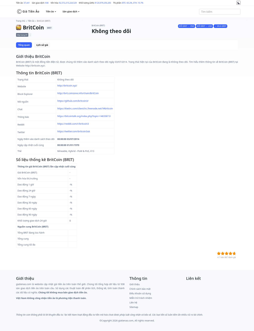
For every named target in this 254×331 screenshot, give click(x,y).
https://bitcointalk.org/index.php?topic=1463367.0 (84, 116)
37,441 (27, 2)
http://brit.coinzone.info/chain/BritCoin (78, 93)
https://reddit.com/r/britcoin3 (73, 123)
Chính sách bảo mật (139, 288)
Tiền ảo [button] (51, 11)
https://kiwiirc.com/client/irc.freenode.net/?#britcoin (85, 108)
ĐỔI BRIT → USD (204, 26)
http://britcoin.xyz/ (67, 85)
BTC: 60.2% (127, 2)
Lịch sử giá (42, 44)
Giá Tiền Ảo (28, 11)
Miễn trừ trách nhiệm (140, 297)
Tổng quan (24, 44)
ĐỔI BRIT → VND (186, 26)
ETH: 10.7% (138, 2)
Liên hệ (133, 302)
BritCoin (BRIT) (43, 20)
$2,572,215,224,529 (68, 2)
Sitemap (133, 307)
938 (47, 2)
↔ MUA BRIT (220, 26)
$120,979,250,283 (103, 2)
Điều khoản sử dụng (140, 293)
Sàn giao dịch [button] (71, 11)
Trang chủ (20, 20)
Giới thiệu (134, 284)
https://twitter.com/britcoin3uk (73, 131)
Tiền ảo (31, 20)
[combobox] (219, 11)
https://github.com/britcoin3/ (72, 100)
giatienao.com (125, 320)
